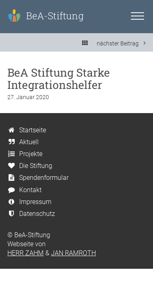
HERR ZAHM (25, 253)
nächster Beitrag (121, 43)
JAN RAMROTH (73, 253)
